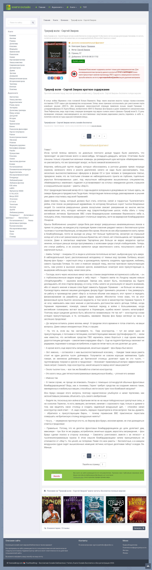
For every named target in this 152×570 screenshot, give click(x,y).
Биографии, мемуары (17, 148)
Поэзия (12, 121)
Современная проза (17, 65)
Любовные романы (17, 212)
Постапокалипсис (16, 167)
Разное (12, 134)
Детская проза (15, 68)
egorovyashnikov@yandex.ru (103, 545)
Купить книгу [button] (78, 61)
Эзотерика (13, 108)
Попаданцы (14, 177)
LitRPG (12, 188)
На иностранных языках (18, 137)
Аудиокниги (56, 7)
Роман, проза (14, 105)
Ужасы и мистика (16, 62)
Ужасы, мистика (15, 100)
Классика (13, 46)
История (13, 118)
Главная (40, 7)
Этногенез (13, 199)
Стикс (12, 234)
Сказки (12, 57)
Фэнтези (13, 38)
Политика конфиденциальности (134, 548)
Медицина (13, 49)
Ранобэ (12, 151)
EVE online (13, 185)
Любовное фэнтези (17, 183)
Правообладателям (130, 545)
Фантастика (14, 97)
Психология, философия (18, 129)
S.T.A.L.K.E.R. (14, 194)
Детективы (14, 44)
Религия (13, 143)
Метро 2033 (14, 196)
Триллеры (13, 84)
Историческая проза (17, 81)
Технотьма (14, 204)
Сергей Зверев (83, 50)
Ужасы (30, 220)
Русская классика (16, 226)
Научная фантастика (17, 60)
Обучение (13, 140)
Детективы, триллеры (18, 110)
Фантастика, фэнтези (17, 161)
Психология (14, 54)
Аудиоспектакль (16, 172)
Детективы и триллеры (18, 223)
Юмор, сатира (15, 113)
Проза (12, 231)
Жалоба (57, 476)
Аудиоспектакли (16, 102)
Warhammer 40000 (16, 191)
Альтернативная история (19, 175)
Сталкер (13, 237)
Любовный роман (16, 180)
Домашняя (14, 76)
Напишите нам (78, 477)
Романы (13, 41)
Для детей (13, 116)
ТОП (83, 7)
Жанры (125, 553)
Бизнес (12, 126)
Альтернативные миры (18, 228)
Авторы (125, 550)
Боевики (64, 20)
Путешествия (14, 153)
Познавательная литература (20, 169)
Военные (13, 87)
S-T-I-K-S (13, 202)
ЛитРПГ (12, 210)
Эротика (13, 73)
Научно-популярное (17, 132)
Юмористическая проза (18, 78)
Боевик (12, 164)
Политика (13, 89)
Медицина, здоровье (17, 145)
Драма (12, 70)
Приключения (15, 124)
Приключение (15, 52)
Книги (72, 7)
